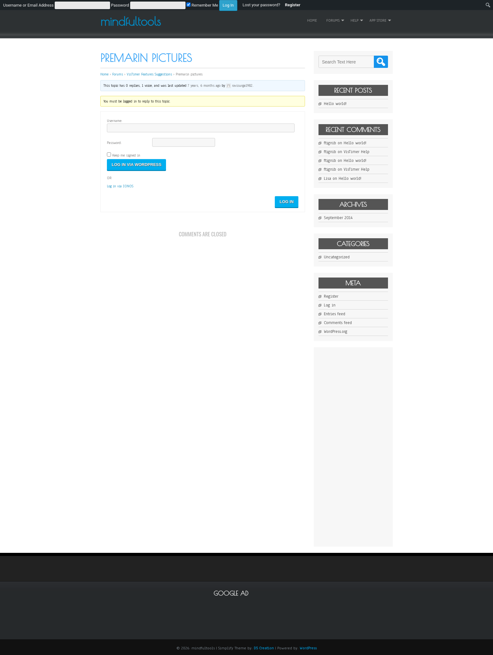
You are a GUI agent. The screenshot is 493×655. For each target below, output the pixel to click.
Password (120, 5)
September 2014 (338, 218)
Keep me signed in (126, 155)
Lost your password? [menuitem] (261, 5)
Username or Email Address (28, 5)
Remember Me (202, 5)
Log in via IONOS (120, 186)
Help (354, 20)
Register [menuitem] (292, 5)
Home (312, 20)
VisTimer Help (356, 152)
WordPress (308, 648)
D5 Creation (264, 648)
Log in (329, 305)
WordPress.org (335, 331)
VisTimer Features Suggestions (149, 74)
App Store (377, 20)
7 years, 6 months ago (204, 85)
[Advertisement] (366, 446)
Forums (333, 20)
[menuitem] (120, 5)
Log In (287, 201)
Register (331, 296)
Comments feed (338, 323)
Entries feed (334, 314)
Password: (114, 142)
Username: (114, 120)
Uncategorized (337, 257)
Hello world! (335, 104)
